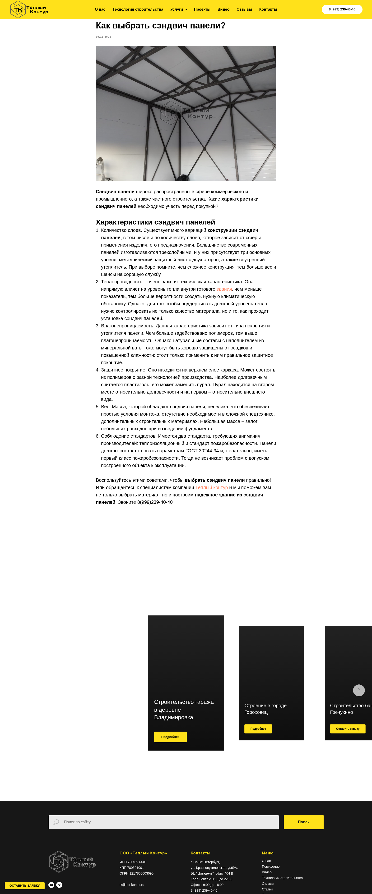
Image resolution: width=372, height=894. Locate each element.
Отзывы (244, 9)
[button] (25, 885)
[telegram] (59, 889)
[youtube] (51, 889)
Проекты (202, 9)
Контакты (268, 9)
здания (224, 291)
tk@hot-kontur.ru (132, 889)
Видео (223, 9)
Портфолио (271, 871)
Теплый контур (212, 489)
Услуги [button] (177, 9)
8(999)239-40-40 (155, 504)
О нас (100, 9)
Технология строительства (137, 9)
